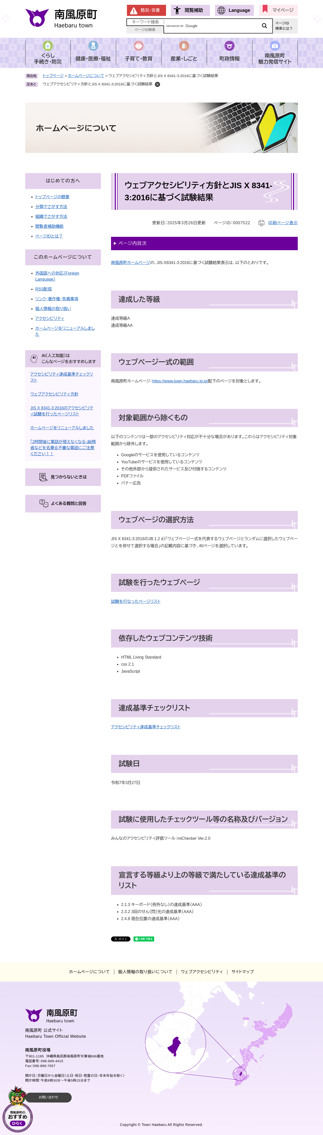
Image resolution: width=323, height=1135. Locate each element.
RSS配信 (43, 289)
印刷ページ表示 (283, 223)
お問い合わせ (48, 1097)
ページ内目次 (133, 243)
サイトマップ (242, 972)
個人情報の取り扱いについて (145, 972)
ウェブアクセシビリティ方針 (54, 394)
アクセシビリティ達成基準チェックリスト (145, 727)
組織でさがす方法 (51, 216)
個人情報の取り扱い (53, 309)
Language (239, 10)
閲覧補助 (194, 10)
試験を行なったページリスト (135, 601)
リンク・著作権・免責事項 (56, 299)
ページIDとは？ (49, 236)
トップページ (53, 76)
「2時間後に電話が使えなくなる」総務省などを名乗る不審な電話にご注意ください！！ (63, 448)
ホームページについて (86, 76)
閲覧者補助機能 (49, 226)
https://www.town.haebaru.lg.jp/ (180, 381)
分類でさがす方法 (51, 207)
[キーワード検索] (218, 26)
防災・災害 (150, 10)
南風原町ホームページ (130, 263)
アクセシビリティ (49, 318)
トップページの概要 (52, 197)
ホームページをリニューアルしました (62, 428)
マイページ (283, 10)
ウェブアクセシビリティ (202, 972)
